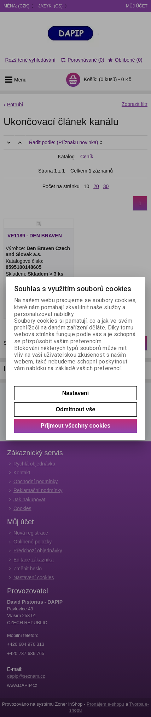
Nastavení (75, 393)
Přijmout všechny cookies (75, 426)
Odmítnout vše (75, 409)
